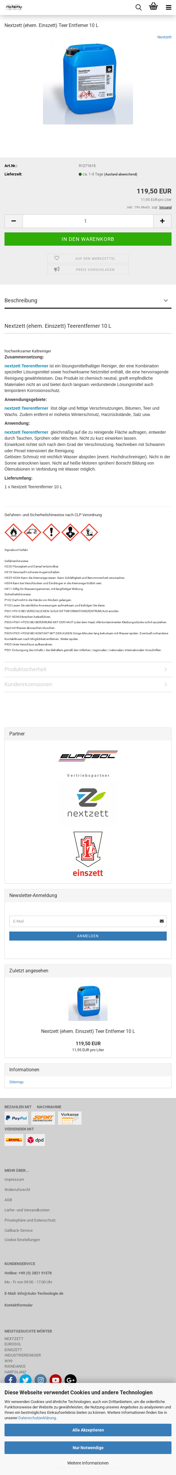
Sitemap (16, 1082)
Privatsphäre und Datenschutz (30, 1220)
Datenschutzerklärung (37, 1418)
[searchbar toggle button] (138, 7)
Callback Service (19, 1230)
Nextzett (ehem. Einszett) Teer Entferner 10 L (88, 1031)
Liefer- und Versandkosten (27, 1210)
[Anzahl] (88, 221)
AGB (8, 1200)
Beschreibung (21, 300)
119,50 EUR (88, 1043)
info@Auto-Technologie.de (40, 1293)
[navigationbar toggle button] (168, 7)
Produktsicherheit (26, 669)
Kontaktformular (19, 1305)
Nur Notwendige (88, 1447)
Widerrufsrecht (17, 1189)
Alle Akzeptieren (88, 1430)
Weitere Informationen (88, 1463)
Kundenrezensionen (28, 684)
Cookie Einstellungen (22, 1239)
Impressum (14, 1179)
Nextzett (164, 37)
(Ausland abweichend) (120, 174)
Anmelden (88, 936)
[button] (14, 221)
